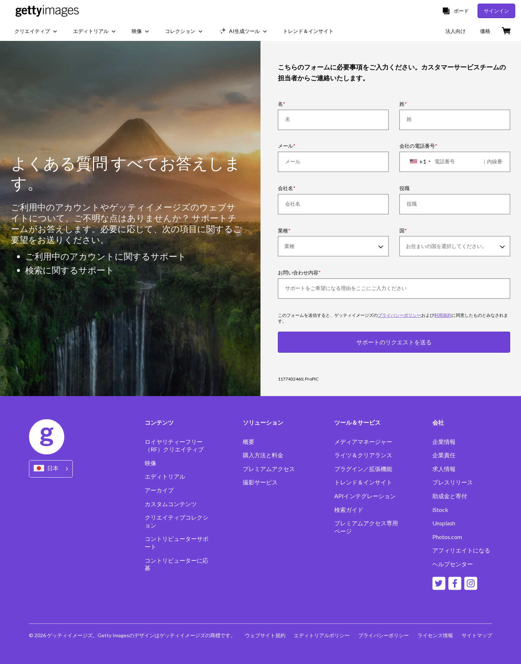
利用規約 (443, 315)
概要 (248, 441)
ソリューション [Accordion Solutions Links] (263, 422)
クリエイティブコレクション (176, 521)
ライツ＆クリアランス (363, 454)
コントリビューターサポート (176, 542)
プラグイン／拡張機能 (363, 468)
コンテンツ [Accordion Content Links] (159, 422)
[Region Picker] (51, 468)
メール (285, 146)
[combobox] (420, 161)
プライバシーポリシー (399, 315)
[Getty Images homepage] (47, 11)
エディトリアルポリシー (322, 635)
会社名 (285, 188)
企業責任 (444, 454)
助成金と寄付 (449, 495)
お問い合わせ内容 (298, 272)
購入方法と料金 (263, 454)
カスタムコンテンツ (171, 503)
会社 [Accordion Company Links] (438, 422)
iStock (440, 509)
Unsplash (443, 523)
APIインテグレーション (365, 495)
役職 (404, 188)
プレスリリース (452, 482)
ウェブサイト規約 (265, 635)
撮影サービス (260, 482)
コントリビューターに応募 (176, 564)
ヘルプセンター (452, 563)
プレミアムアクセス (269, 468)
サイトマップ (477, 635)
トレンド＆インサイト (363, 482)
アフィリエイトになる (461, 550)
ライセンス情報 (435, 635)
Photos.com (447, 536)
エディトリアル (165, 476)
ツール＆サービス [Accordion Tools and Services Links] (357, 422)
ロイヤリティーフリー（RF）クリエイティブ (174, 445)
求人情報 (444, 468)
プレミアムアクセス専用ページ (366, 527)
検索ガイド (348, 509)
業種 (283, 230)
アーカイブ (159, 490)
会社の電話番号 (417, 146)
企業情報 (444, 441)
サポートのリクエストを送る (394, 342)
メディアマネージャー (363, 441)
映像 (150, 462)
